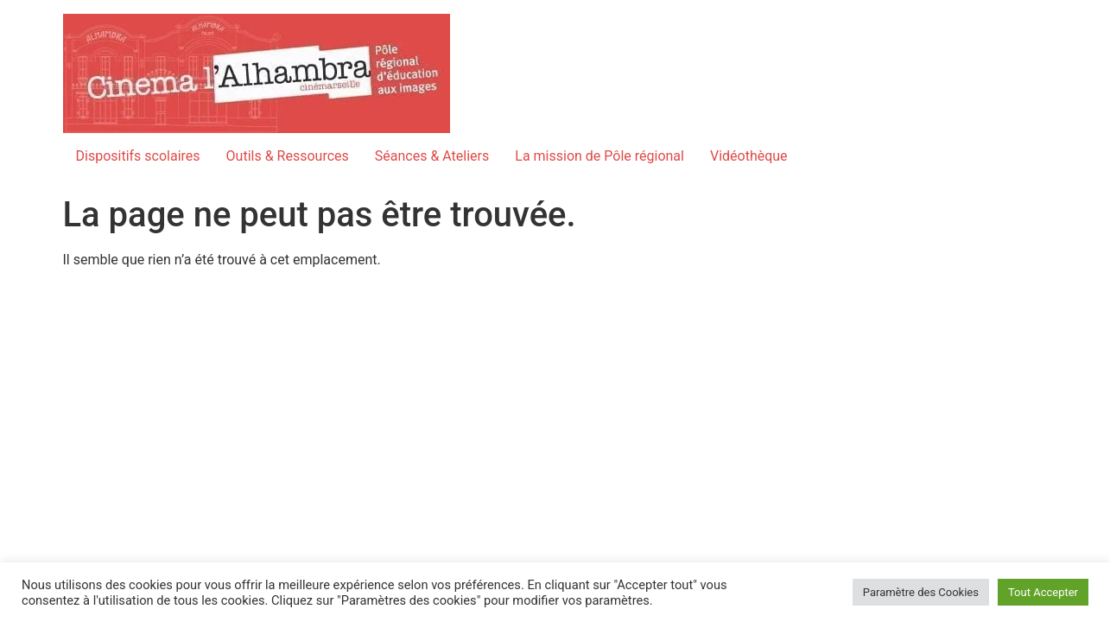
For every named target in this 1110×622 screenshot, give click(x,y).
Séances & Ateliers (432, 156)
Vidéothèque (749, 156)
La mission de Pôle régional (599, 156)
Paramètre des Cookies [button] (921, 592)
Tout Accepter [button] (1043, 592)
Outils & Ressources (287, 156)
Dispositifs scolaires (138, 156)
